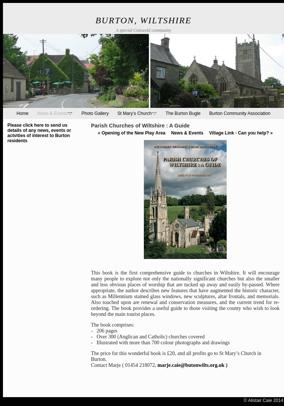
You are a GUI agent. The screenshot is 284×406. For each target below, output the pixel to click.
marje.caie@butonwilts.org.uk (191, 365)
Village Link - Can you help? (241, 133)
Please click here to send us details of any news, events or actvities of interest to (39, 130)
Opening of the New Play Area (132, 133)
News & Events (187, 133)
